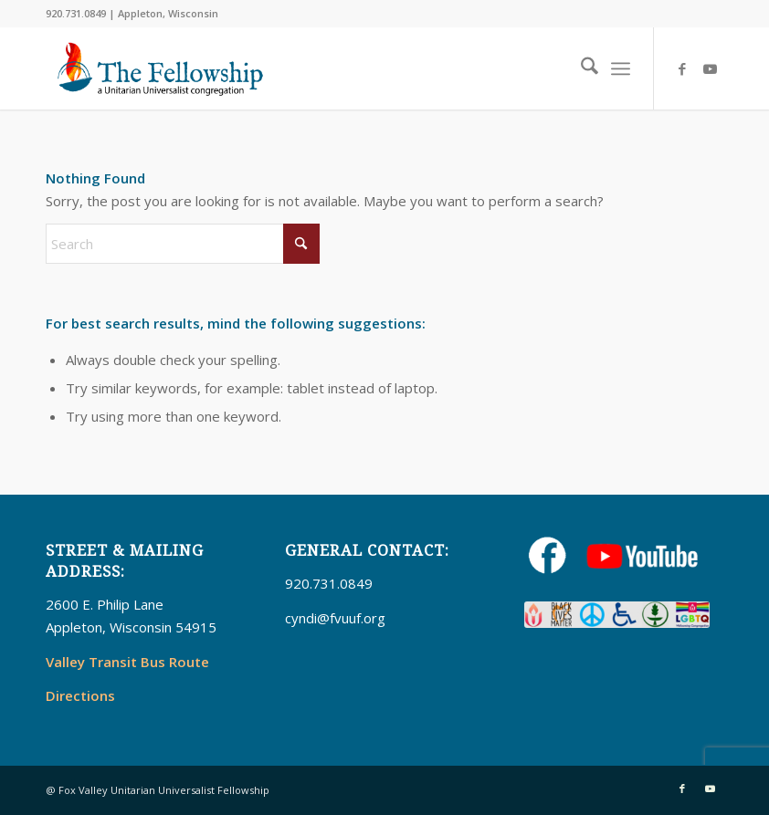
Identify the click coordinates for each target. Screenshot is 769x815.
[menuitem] (580, 68)
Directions (80, 695)
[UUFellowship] (160, 68)
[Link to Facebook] (682, 68)
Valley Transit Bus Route (127, 662)
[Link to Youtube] (709, 68)
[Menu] (620, 68)
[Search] (580, 68)
